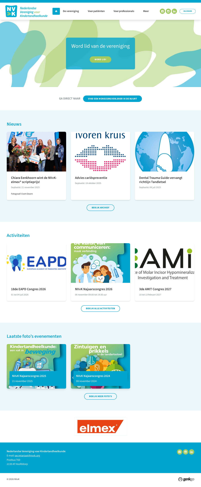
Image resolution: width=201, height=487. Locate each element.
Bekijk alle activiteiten (100, 309)
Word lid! (100, 59)
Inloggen (187, 11)
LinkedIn (174, 11)
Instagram (168, 11)
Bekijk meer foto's (100, 397)
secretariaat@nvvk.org (27, 457)
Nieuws (14, 124)
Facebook (162, 11)
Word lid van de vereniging (100, 46)
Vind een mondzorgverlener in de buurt (112, 99)
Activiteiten (18, 236)
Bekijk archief (100, 208)
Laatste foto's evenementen (34, 337)
